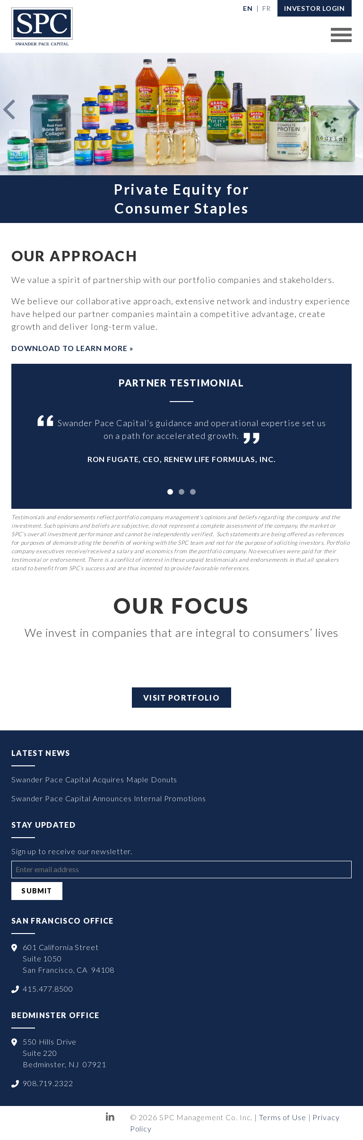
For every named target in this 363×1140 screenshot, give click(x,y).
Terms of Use (282, 1117)
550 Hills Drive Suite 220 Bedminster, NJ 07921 (64, 1053)
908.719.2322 (48, 1083)
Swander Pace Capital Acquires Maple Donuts (94, 779)
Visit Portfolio (181, 697)
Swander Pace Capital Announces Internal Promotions (108, 798)
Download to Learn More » (72, 347)
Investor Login (314, 8)
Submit (36, 891)
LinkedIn (110, 1117)
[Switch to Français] (267, 8)
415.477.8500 (48, 988)
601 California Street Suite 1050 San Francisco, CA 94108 (68, 958)
